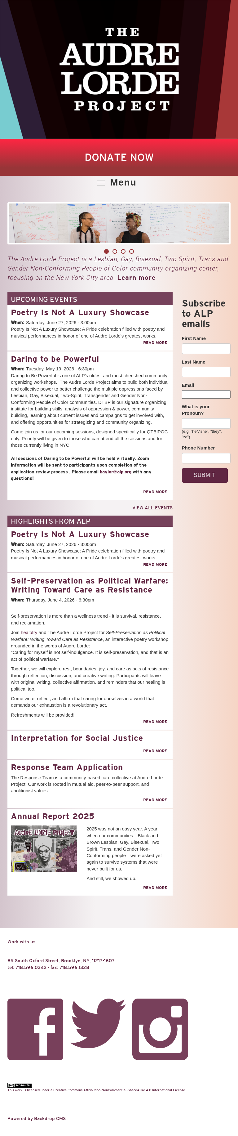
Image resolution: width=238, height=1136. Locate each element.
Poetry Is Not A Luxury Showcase (80, 312)
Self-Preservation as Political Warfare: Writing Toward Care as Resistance (89, 585)
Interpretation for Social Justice (77, 738)
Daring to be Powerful (55, 359)
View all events (152, 507)
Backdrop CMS (50, 1118)
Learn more (136, 277)
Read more (155, 342)
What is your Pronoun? (196, 410)
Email (188, 385)
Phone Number (198, 447)
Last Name (193, 362)
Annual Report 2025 (53, 816)
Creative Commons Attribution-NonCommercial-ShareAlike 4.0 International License (119, 1090)
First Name (194, 338)
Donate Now (119, 157)
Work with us (21, 941)
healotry (29, 632)
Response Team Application (67, 767)
